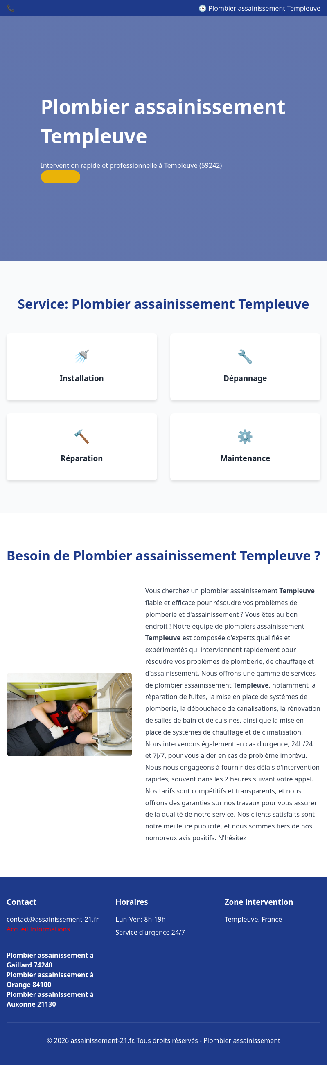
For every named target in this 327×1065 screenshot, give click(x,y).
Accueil (17, 928)
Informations (50, 928)
